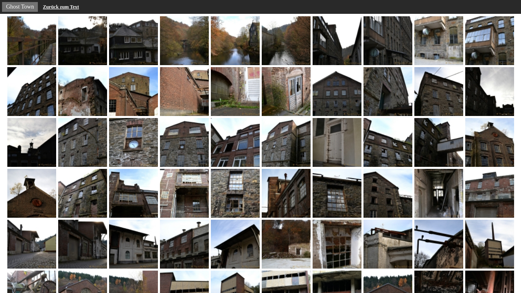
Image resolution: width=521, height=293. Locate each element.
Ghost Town (20, 7)
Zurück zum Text (61, 7)
